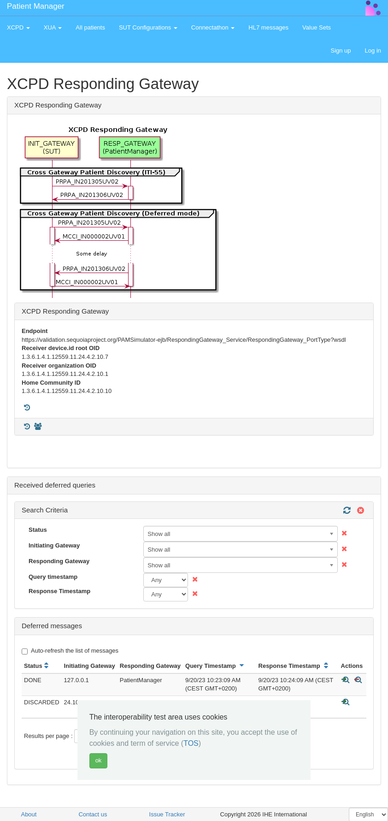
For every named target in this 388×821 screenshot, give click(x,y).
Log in (373, 50)
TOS (191, 743)
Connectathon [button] (213, 27)
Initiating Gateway (54, 545)
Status (38, 529)
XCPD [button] (18, 27)
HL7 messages (268, 27)
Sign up (340, 50)
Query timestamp (53, 576)
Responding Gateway (59, 561)
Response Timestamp (59, 591)
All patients (90, 27)
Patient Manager (36, 6)
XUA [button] (53, 27)
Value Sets (316, 27)
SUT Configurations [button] (148, 27)
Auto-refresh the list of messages (70, 650)
